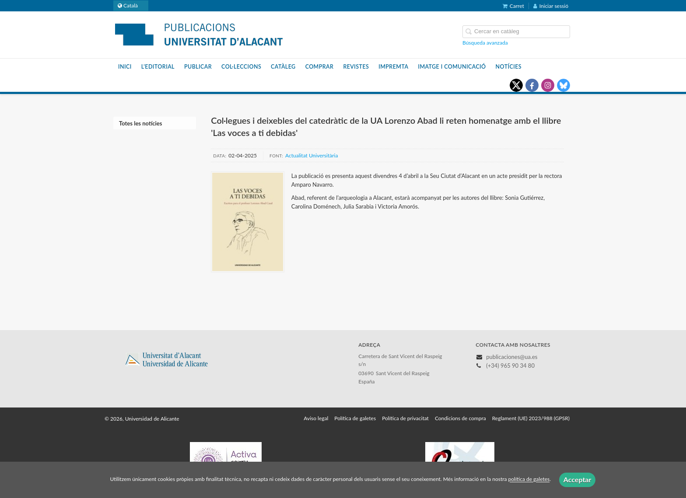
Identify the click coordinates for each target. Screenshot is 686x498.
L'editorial (158, 66)
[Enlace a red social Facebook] (532, 85)
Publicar (198, 66)
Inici (125, 66)
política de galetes (529, 479)
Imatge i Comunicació (452, 66)
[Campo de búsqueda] (516, 31)
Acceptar (578, 479)
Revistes (356, 66)
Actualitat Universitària (311, 155)
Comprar (319, 66)
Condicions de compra (460, 418)
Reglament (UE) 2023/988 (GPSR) (531, 418)
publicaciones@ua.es (511, 356)
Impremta (393, 66)
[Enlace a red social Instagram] (547, 85)
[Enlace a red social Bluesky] (563, 85)
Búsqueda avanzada (485, 42)
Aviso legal (316, 418)
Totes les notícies (140, 123)
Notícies (509, 66)
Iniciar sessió (550, 6)
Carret (513, 6)
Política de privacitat (405, 418)
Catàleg (283, 66)
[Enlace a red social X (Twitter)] (516, 85)
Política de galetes (355, 418)
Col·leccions (241, 66)
